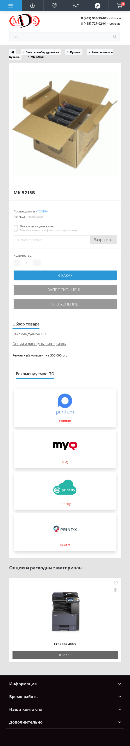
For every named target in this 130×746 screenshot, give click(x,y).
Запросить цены (65, 289)
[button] (101, 18)
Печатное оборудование (42, 52)
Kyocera (75, 52)
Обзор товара (25, 324)
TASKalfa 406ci (65, 644)
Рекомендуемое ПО (29, 334)
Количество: (23, 255)
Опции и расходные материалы (39, 343)
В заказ (65, 275)
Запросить (103, 239)
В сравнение (65, 304)
